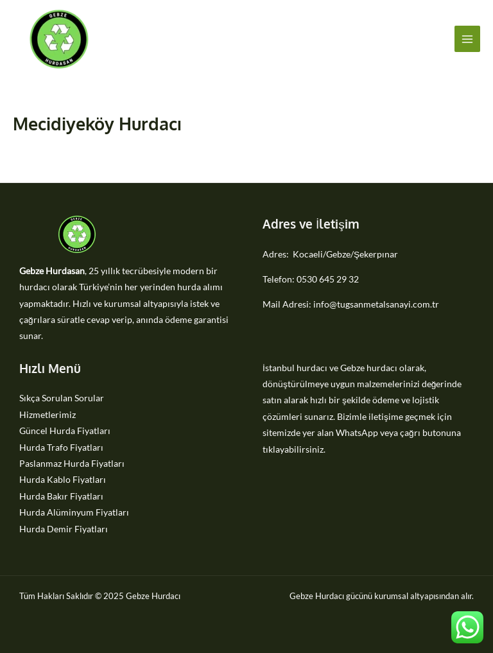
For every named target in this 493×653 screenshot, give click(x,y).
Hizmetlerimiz (47, 414)
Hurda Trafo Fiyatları (61, 447)
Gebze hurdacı (368, 367)
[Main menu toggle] (467, 39)
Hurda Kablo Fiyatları (62, 479)
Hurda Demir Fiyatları (63, 528)
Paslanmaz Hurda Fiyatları (72, 463)
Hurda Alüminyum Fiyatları (74, 512)
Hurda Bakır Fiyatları (61, 496)
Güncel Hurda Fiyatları (64, 430)
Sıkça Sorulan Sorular (61, 397)
